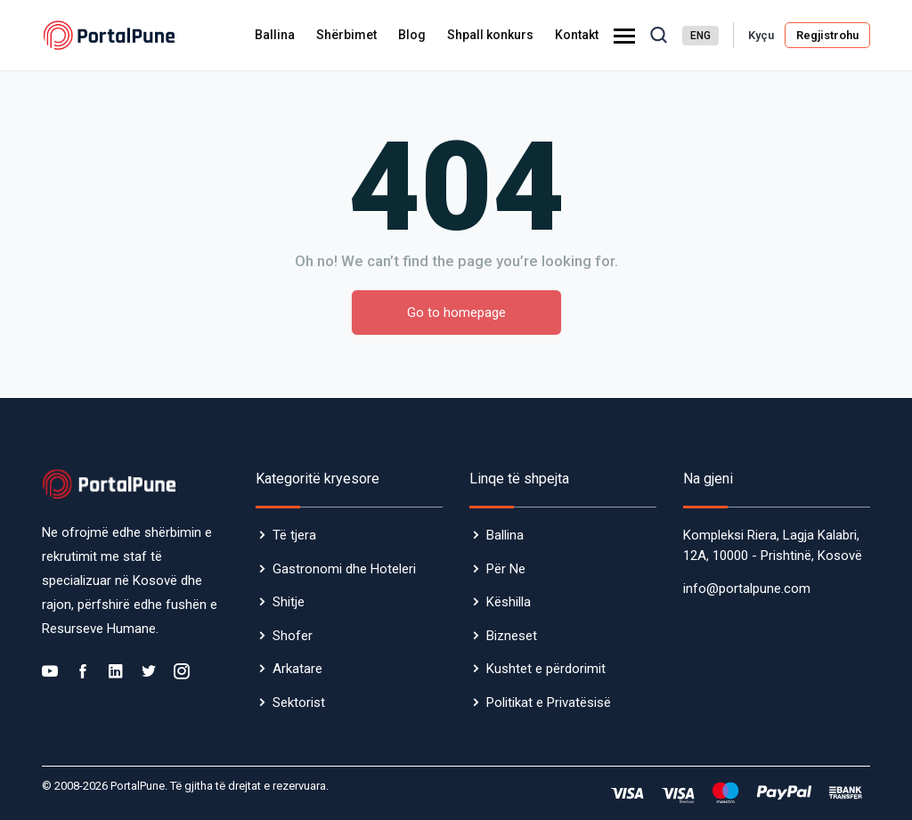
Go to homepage (456, 312)
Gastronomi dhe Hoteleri (336, 569)
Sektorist (290, 702)
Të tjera (286, 535)
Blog (412, 35)
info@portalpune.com (746, 588)
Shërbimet (346, 35)
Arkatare (289, 669)
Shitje (280, 602)
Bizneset (503, 636)
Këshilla (500, 602)
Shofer (284, 636)
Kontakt (576, 35)
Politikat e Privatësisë (540, 702)
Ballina (275, 35)
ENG (700, 35)
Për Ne (497, 569)
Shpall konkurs (490, 35)
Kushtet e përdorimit (537, 669)
